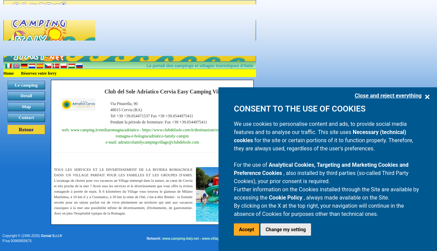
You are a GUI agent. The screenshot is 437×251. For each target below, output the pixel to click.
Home (8, 73)
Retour (26, 129)
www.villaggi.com (216, 238)
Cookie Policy (286, 197)
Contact (26, 117)
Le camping (26, 85)
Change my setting (286, 229)
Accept (246, 229)
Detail (26, 95)
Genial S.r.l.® (51, 236)
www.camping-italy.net (180, 238)
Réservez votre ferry (39, 73)
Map (26, 106)
